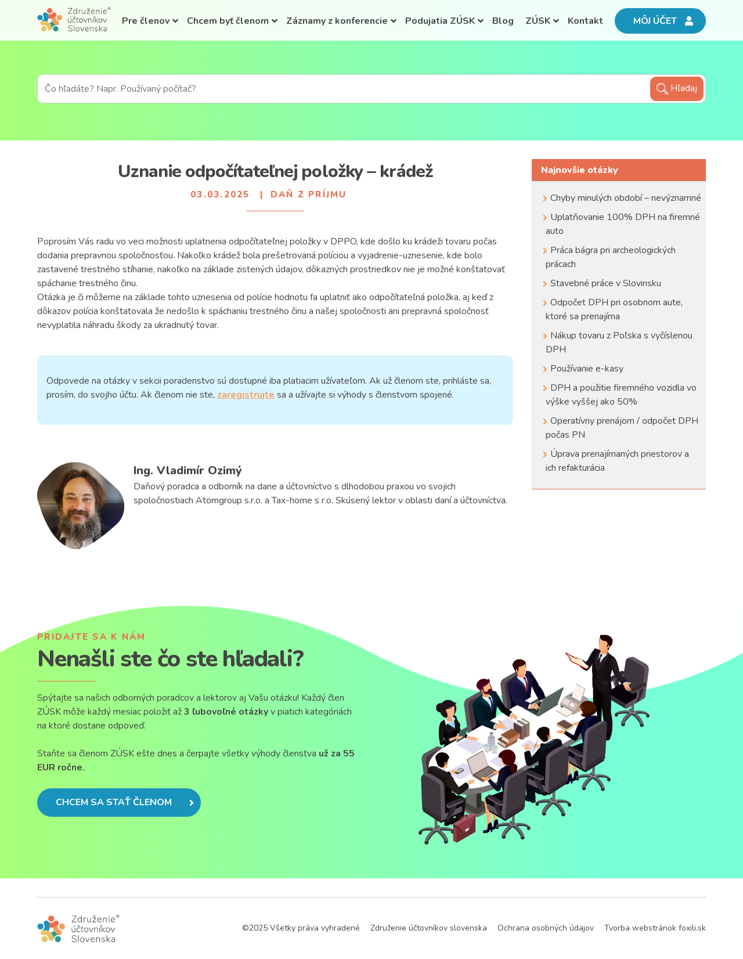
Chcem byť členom (228, 21)
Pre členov (145, 21)
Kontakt (585, 21)
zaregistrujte (246, 394)
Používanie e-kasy (586, 368)
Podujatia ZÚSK (440, 21)
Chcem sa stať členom (125, 802)
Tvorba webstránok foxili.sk (655, 927)
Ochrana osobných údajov (545, 927)
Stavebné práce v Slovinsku (605, 283)
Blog (503, 21)
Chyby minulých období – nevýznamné (625, 198)
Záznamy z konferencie (337, 21)
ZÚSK (537, 21)
